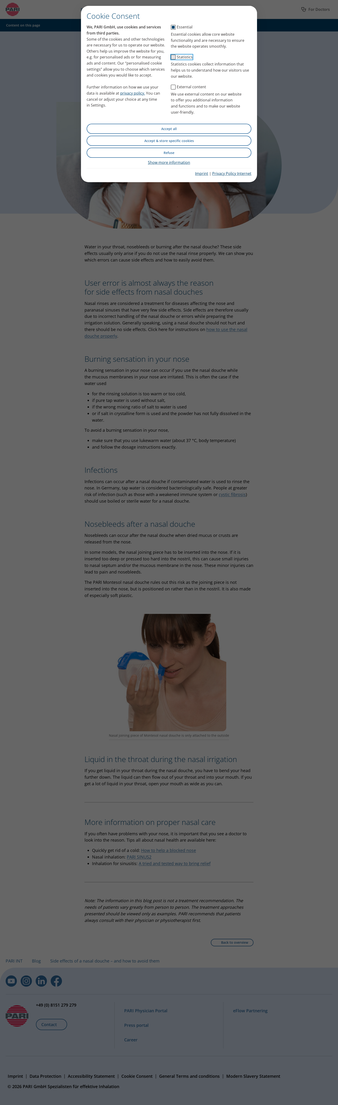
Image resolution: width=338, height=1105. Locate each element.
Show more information (169, 162)
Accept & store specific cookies (169, 141)
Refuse (169, 152)
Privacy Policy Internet (231, 173)
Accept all (169, 129)
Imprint (201, 173)
